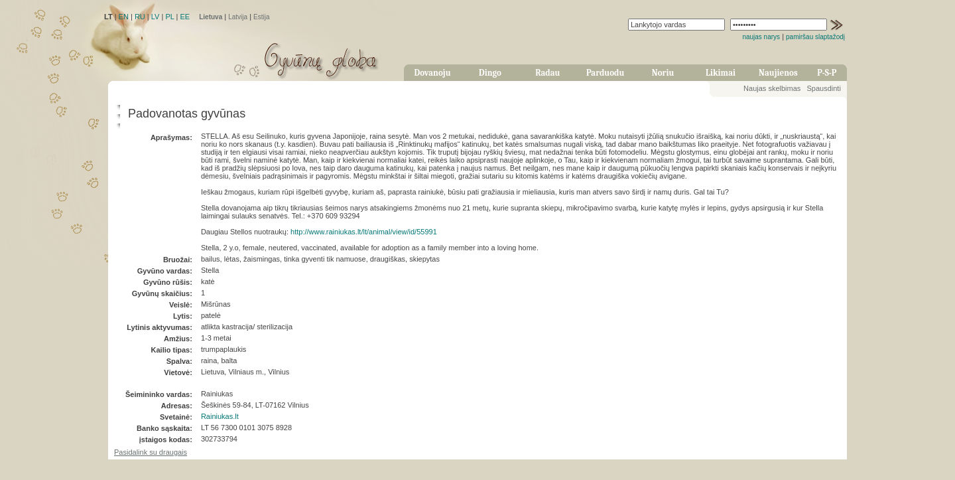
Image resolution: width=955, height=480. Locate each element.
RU (140, 17)
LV (155, 17)
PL (169, 17)
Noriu (663, 73)
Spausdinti (823, 88)
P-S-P (826, 73)
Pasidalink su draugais (150, 452)
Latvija (237, 17)
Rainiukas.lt (220, 416)
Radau (547, 73)
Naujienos (778, 73)
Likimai (720, 73)
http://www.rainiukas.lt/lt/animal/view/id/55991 (363, 232)
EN (124, 17)
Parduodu (605, 73)
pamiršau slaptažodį (815, 36)
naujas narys (761, 36)
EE (185, 17)
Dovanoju (432, 73)
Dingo (490, 73)
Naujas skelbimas (771, 88)
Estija (261, 17)
